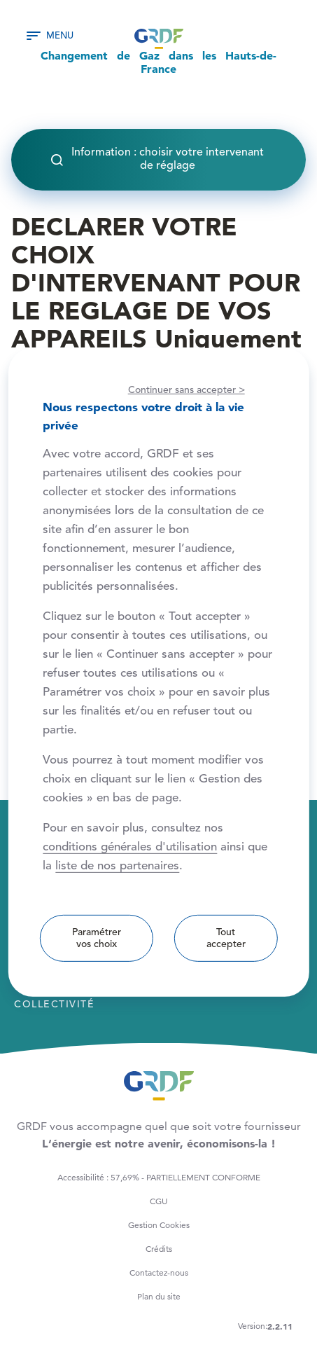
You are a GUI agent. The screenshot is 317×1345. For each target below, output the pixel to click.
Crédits (159, 1248)
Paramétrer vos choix (96, 938)
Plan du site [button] (159, 1296)
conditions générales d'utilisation (130, 847)
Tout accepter (226, 938)
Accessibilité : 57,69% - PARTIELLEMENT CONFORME (158, 1177)
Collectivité (54, 1004)
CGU (158, 1201)
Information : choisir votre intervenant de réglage (167, 159)
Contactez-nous (158, 1272)
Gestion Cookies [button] (159, 1225)
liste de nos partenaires (117, 866)
